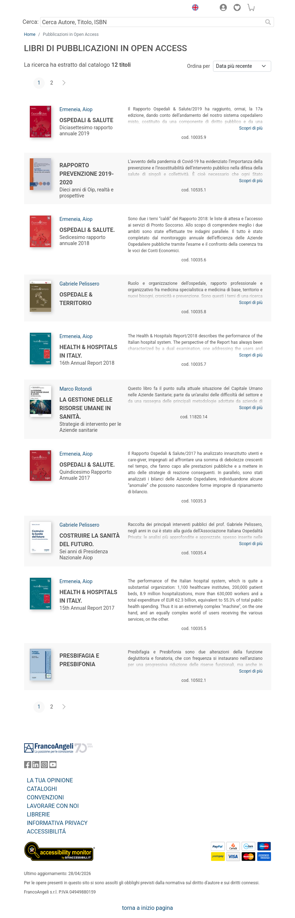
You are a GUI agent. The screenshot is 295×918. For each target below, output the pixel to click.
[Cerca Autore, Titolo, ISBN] (151, 22)
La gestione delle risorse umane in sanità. (86, 408)
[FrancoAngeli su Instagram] (44, 766)
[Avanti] (64, 83)
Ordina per (198, 66)
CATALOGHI (42, 789)
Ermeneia (70, 109)
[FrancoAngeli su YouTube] (52, 766)
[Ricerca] (268, 22)
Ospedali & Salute (86, 120)
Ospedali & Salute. (87, 230)
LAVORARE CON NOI (53, 806)
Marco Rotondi (76, 389)
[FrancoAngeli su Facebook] (27, 766)
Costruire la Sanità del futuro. (90, 540)
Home (29, 34)
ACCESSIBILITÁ (46, 831)
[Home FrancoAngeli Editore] (48, 8)
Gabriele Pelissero (79, 284)
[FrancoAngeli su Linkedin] (35, 766)
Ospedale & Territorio (76, 298)
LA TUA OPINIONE (50, 780)
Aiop (87, 109)
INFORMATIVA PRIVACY (57, 823)
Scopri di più (251, 128)
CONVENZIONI (45, 797)
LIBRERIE (38, 814)
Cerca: (31, 21)
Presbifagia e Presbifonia (79, 660)
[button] (193, 8)
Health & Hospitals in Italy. (89, 351)
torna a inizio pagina (147, 908)
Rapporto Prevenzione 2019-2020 (87, 174)
